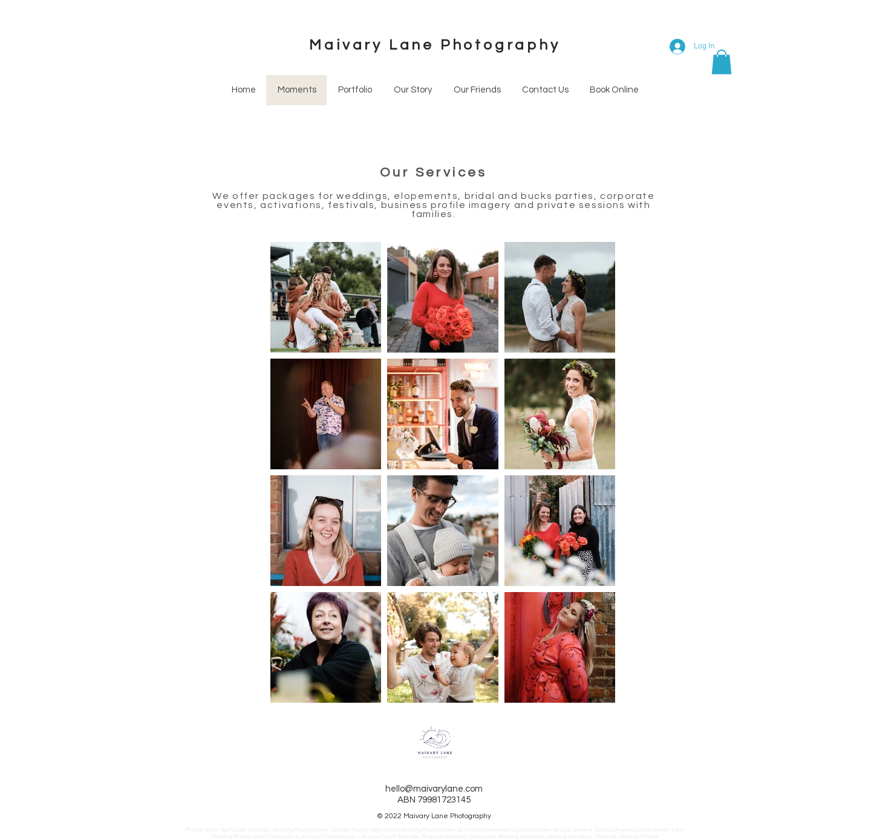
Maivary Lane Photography (434, 45)
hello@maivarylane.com (434, 788)
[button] (721, 62)
